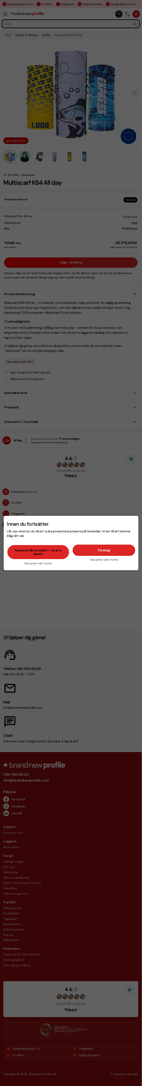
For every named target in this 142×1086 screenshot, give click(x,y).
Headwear (28, 174)
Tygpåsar (10, 919)
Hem (8, 35)
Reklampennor (13, 929)
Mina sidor (11, 847)
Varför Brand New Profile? (22, 883)
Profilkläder (11, 913)
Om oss (9, 867)
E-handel (117, 1074)
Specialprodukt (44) (20, 361)
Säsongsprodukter (17, 965)
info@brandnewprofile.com (26, 780)
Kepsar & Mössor (27, 35)
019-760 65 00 (16, 774)
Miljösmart (11, 940)
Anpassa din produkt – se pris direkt (38, 552)
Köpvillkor (10, 888)
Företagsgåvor (14, 960)
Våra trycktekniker (16, 878)
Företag (104, 550)
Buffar (46, 35)
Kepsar (8, 935)
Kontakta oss (13, 833)
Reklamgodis (12, 908)
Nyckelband (11, 924)
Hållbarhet (11, 872)
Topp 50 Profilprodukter (21, 954)
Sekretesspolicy (15, 893)
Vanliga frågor (13, 861)
